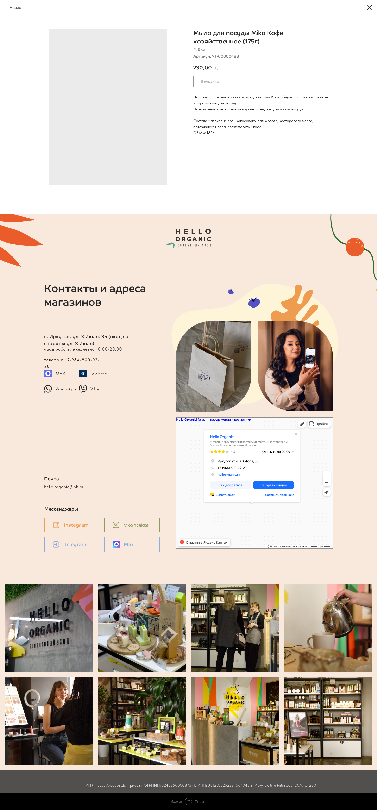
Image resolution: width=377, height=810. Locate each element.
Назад (15, 7)
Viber (95, 388)
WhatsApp (66, 388)
